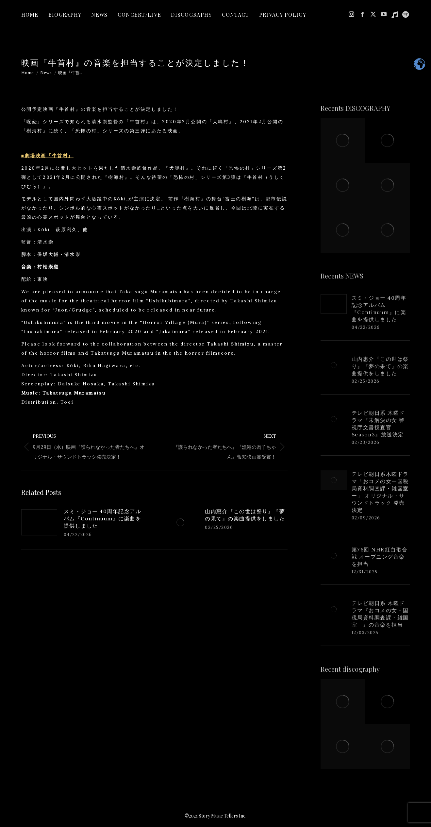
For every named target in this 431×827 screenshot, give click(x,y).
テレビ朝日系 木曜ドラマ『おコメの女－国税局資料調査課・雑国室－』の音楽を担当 (380, 614)
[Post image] (39, 522)
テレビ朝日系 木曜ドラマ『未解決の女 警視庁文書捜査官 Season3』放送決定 (378, 424)
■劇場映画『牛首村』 (47, 156)
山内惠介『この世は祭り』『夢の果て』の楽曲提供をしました (245, 515)
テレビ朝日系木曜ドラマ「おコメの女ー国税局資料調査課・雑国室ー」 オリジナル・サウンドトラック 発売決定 (380, 492)
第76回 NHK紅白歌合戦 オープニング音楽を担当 (380, 556)
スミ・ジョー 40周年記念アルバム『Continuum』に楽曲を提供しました (102, 518)
